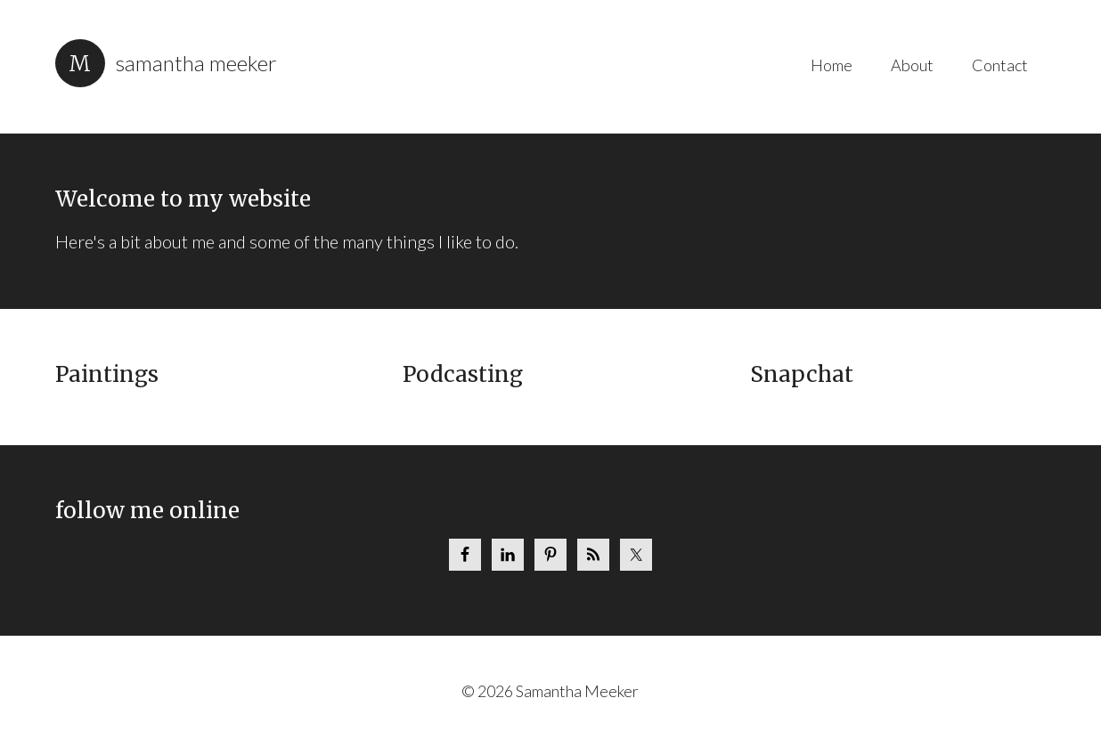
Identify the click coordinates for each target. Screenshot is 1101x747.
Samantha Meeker (196, 63)
